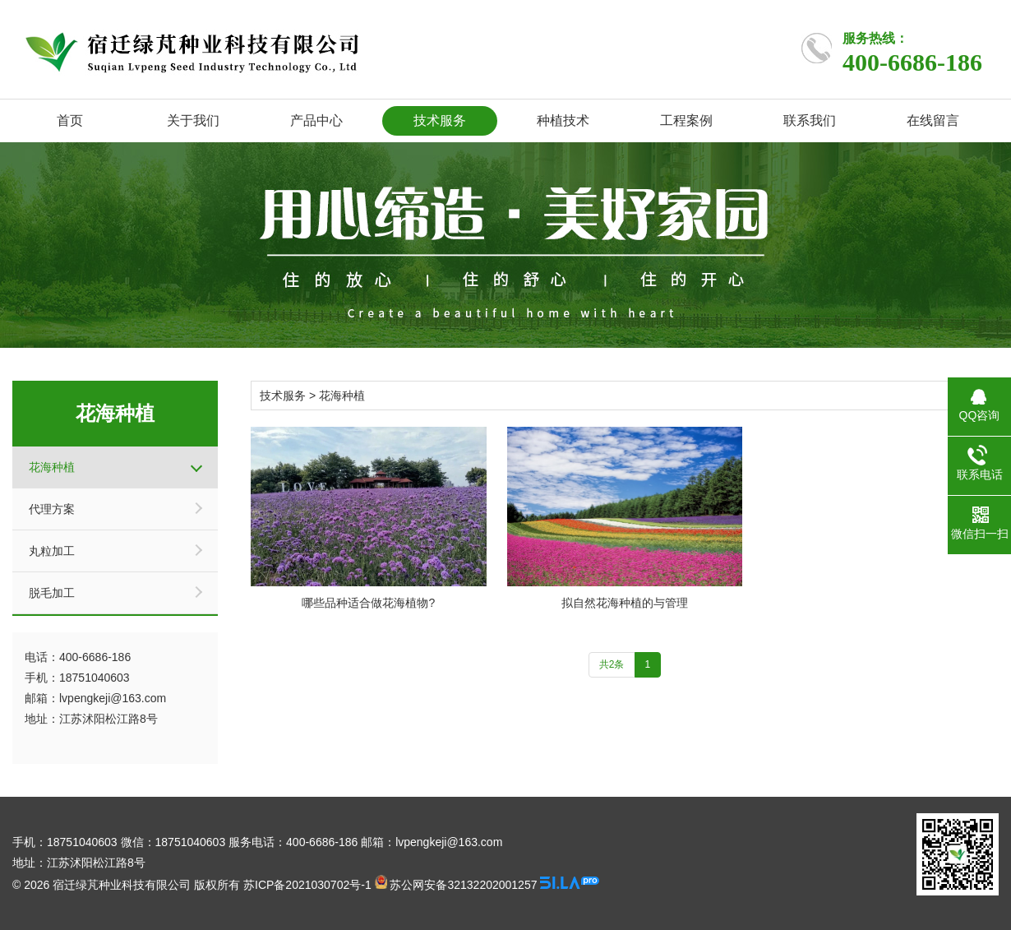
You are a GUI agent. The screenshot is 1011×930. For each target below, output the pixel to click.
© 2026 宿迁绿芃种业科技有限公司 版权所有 (126, 884)
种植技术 (563, 120)
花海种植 (52, 467)
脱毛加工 (52, 592)
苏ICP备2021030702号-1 (307, 884)
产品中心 (316, 120)
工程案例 (686, 120)
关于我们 (193, 120)
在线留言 (933, 120)
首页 (70, 120)
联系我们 (809, 120)
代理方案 (52, 509)
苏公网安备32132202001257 (456, 884)
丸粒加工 (52, 551)
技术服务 (439, 120)
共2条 (612, 664)
